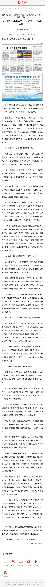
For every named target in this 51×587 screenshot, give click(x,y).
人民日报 (5, 562)
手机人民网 (21, 562)
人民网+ (13, 562)
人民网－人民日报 (31, 35)
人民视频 (36, 562)
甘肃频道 (8, 8)
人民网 (2, 8)
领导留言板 (28, 562)
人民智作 (5, 573)
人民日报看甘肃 (18, 8)
